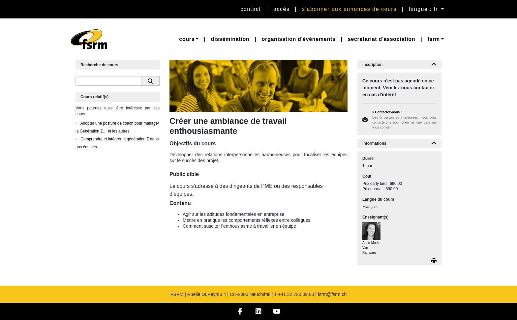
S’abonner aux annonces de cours (349, 9)
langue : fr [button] (424, 9)
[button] (188, 39)
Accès (281, 9)
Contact (250, 9)
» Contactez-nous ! (387, 112)
